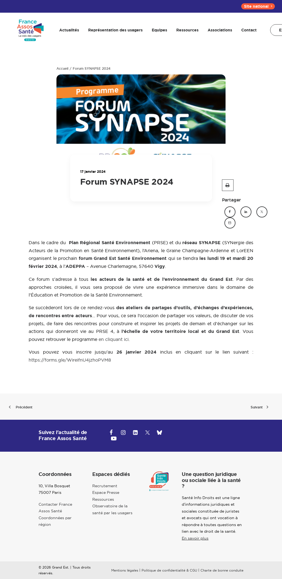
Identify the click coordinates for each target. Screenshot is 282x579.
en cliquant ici (114, 339)
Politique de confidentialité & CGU (169, 570)
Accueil (62, 68)
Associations (218, 31)
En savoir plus (195, 538)
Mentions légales (124, 570)
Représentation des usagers (113, 31)
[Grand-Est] (29, 31)
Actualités (67, 31)
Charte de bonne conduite (221, 570)
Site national (258, 6)
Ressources (186, 31)
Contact (247, 31)
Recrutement (104, 486)
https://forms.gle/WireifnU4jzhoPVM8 (70, 359)
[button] (228, 185)
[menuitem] (258, 6)
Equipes (158, 31)
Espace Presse (105, 492)
